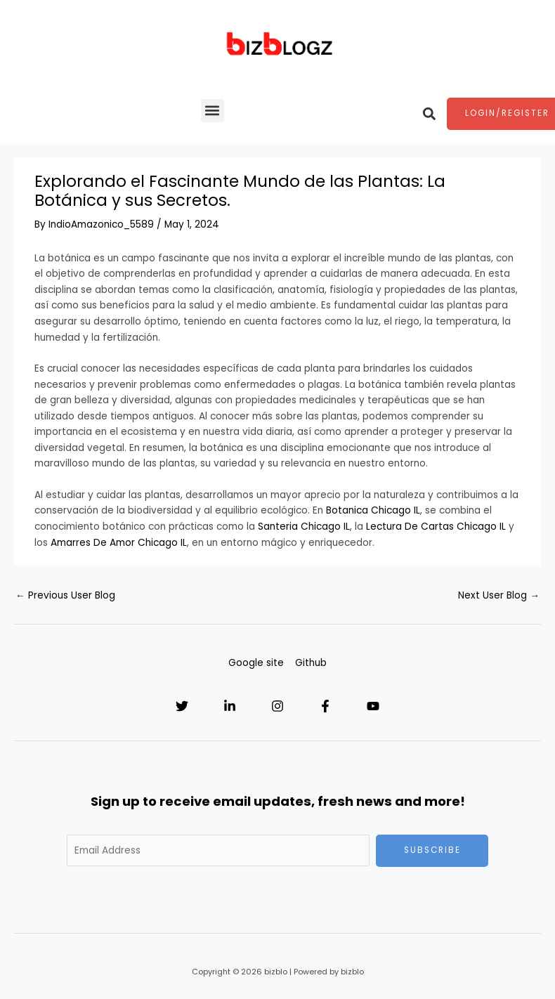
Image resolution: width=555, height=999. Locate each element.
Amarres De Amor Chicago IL (119, 542)
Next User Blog (499, 595)
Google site (256, 663)
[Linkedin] (229, 706)
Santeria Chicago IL (304, 526)
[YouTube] (373, 706)
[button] (212, 110)
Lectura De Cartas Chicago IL (436, 526)
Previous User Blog (65, 595)
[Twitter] (182, 706)
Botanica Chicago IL (373, 510)
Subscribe (432, 850)
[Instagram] (277, 706)
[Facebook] (325, 706)
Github (311, 663)
